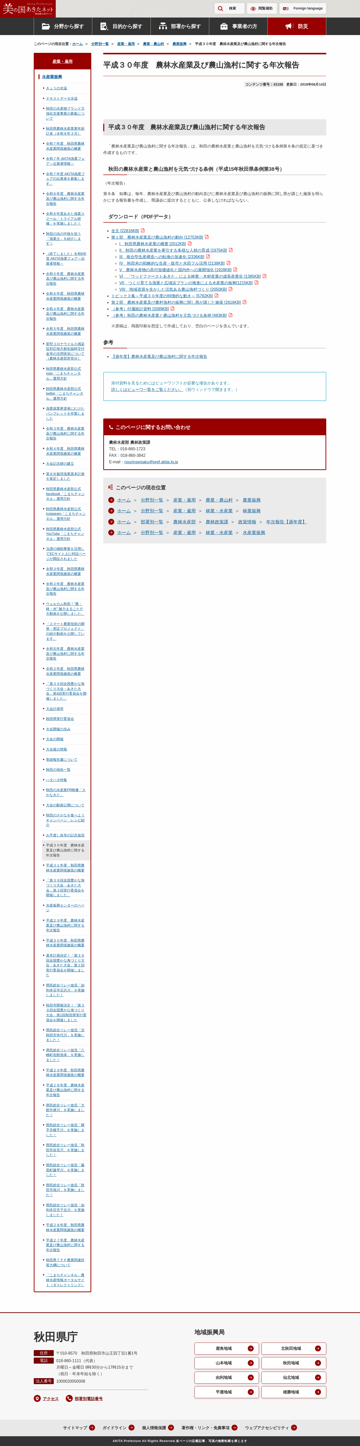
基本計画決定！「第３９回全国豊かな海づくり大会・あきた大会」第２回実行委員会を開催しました (65, 965)
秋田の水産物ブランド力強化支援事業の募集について (65, 113)
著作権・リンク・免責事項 (206, 1428)
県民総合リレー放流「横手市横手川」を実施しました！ (65, 1130)
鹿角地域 (224, 1348)
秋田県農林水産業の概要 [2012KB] (152, 244)
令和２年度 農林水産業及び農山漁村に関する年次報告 (65, 589)
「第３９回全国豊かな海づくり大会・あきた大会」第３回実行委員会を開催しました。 (65, 887)
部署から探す (186, 26)
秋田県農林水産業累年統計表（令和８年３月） (65, 130)
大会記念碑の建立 (60, 464)
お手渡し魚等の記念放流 (65, 835)
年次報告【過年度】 (286, 521)
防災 (303, 26)
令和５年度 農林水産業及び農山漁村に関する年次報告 (65, 278)
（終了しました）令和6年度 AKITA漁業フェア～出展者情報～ (66, 258)
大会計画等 (55, 709)
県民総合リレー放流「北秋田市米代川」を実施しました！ (65, 1035)
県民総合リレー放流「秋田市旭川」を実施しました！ (65, 1190)
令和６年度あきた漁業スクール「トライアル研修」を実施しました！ (65, 218)
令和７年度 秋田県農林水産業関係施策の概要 (65, 146)
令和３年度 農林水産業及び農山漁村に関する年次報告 (65, 433)
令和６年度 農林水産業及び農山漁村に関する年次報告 (65, 198)
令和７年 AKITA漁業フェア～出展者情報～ (65, 161)
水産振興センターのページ (65, 907)
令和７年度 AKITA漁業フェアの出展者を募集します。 (65, 179)
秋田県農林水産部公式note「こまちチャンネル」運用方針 (63, 373)
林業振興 (252, 510)
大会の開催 (55, 739)
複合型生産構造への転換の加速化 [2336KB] (161, 257)
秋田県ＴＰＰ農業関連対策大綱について (65, 1262)
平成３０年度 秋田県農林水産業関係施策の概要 (65, 942)
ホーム (77, 44)
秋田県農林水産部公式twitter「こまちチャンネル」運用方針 (64, 393)
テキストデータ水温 (62, 98)
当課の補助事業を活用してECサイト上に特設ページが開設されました (66, 553)
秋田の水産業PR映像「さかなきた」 (66, 792)
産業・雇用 (126, 44)
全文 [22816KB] (125, 231)
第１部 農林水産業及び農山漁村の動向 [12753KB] (157, 237)
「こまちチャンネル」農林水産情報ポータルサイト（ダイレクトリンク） (65, 1280)
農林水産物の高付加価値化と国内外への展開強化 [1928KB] (175, 270)
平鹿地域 (224, 1392)
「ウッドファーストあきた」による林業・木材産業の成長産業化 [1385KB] (189, 276)
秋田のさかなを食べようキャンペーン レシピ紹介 (65, 820)
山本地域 (224, 1363)
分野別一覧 (100, 44)
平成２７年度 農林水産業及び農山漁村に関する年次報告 (65, 1245)
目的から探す (127, 26)
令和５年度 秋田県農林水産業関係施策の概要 (65, 331)
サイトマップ (75, 1428)
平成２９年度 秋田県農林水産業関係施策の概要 (65, 1072)
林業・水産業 (219, 510)
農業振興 (179, 44)
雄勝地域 (291, 1392)
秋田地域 (291, 1363)
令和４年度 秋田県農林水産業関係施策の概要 (65, 451)
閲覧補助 (265, 8)
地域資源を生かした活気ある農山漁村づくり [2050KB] (173, 289)
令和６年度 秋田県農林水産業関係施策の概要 (65, 296)
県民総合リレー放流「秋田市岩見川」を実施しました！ (65, 1150)
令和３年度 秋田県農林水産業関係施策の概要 (65, 571)
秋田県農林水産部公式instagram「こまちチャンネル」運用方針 (66, 514)
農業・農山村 (153, 44)
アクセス (51, 1399)
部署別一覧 (152, 521)
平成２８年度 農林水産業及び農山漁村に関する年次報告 (65, 1090)
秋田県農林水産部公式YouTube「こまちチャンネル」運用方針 (65, 534)
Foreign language (308, 8)
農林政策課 (217, 521)
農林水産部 (184, 521)
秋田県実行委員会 (60, 719)
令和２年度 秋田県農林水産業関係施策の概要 (65, 671)
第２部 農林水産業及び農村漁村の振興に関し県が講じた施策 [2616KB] (176, 302)
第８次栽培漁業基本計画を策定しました (65, 476)
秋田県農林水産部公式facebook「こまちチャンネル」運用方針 (65, 494)
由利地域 (224, 1377)
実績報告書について (62, 760)
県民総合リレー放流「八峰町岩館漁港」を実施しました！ (65, 1055)
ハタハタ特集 (56, 780)
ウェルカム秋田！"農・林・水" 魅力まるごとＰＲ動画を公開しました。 (65, 609)
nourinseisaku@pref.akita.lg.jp (151, 462)
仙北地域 (291, 1377)
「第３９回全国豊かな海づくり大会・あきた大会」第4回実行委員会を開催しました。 (66, 691)
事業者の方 (244, 26)
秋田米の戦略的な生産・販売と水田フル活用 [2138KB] (171, 263)
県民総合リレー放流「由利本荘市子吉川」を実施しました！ (65, 1210)
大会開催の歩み (58, 729)
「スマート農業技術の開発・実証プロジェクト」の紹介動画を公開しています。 (65, 631)
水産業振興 (254, 532)
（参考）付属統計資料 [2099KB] (140, 309)
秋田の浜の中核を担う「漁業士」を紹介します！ (63, 238)
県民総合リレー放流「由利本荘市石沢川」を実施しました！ (65, 990)
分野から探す (69, 26)
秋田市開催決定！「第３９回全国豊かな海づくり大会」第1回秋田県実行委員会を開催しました (66, 1012)
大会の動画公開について (65, 805)
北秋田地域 (291, 1348)
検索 (232, 8)
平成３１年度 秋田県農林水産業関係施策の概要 (65, 867)
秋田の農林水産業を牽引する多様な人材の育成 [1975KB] (173, 250)
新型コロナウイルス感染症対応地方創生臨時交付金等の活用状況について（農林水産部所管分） (65, 351)
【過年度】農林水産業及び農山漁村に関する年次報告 (159, 356)
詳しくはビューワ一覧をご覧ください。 (147, 389)
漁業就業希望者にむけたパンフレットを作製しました (65, 413)
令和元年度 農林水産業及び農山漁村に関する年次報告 (65, 653)
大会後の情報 (56, 749)
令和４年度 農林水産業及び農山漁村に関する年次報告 (65, 314)
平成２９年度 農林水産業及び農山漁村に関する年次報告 (65, 925)
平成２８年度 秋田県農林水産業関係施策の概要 (65, 1227)
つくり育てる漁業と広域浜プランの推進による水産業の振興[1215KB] (185, 283)
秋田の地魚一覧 (58, 770)
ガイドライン (114, 1428)
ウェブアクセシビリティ (267, 1428)
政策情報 (247, 521)
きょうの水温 (56, 88)
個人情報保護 (154, 1428)
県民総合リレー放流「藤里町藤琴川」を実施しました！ (65, 1170)
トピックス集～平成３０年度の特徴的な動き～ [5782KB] (162, 296)
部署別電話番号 (89, 1399)
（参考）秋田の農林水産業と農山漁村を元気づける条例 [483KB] (168, 315)
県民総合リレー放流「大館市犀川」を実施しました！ (65, 1110)
